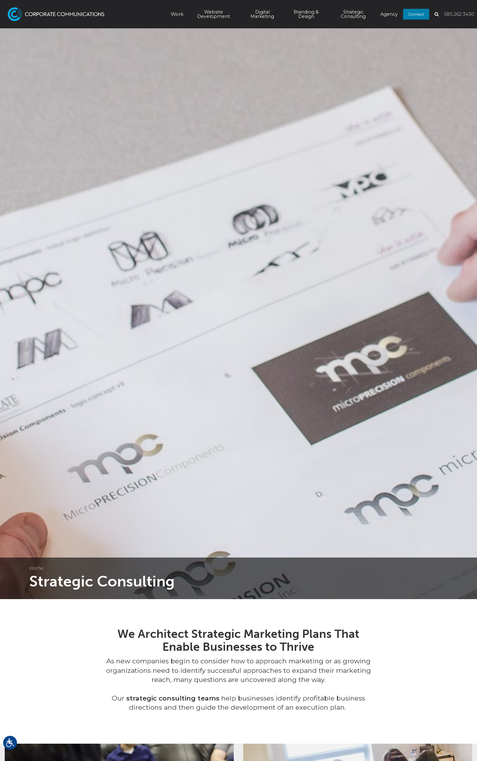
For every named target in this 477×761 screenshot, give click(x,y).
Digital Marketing (262, 14)
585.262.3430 (459, 14)
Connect (416, 14)
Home (36, 568)
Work (177, 14)
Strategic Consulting (353, 14)
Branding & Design (306, 14)
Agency (389, 14)
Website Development (213, 14)
